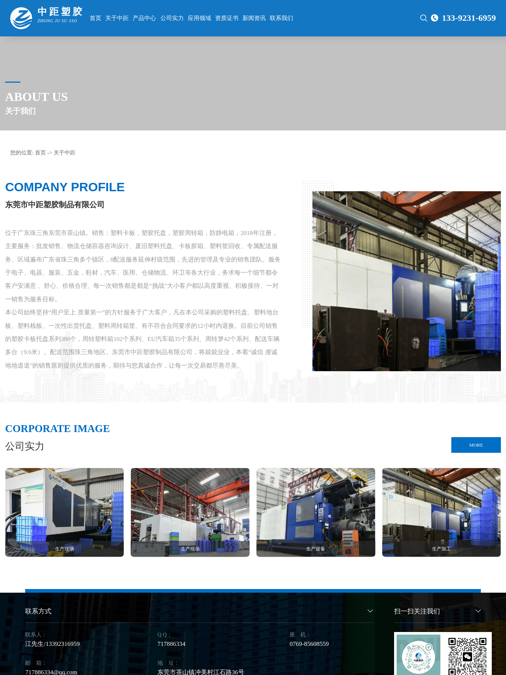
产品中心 (144, 18)
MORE (476, 445)
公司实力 (172, 18)
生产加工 (441, 549)
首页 (95, 18)
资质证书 (226, 18)
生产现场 (64, 549)
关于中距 (117, 18)
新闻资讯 (254, 18)
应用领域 (199, 18)
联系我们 (281, 18)
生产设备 (315, 549)
